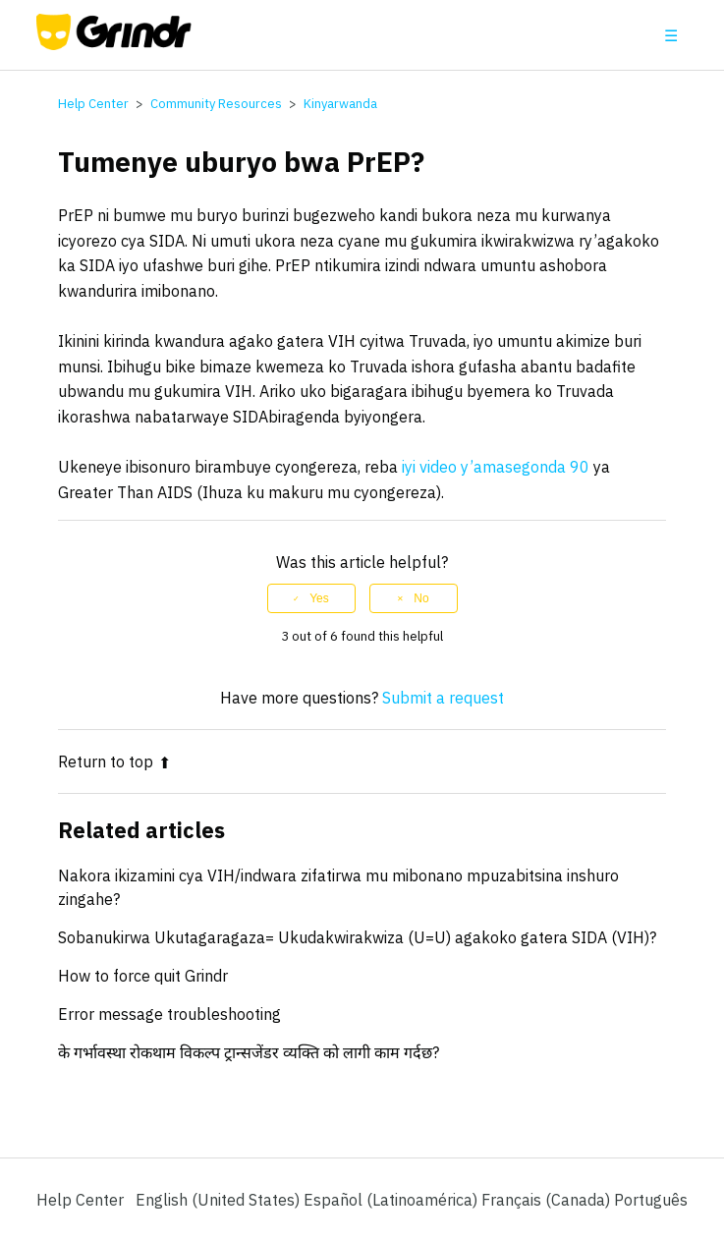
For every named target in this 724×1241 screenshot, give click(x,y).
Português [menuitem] (651, 1200)
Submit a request (443, 697)
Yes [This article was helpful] (319, 598)
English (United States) (220, 1200)
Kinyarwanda (340, 103)
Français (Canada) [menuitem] (547, 1200)
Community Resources (216, 103)
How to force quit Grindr (143, 976)
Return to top (114, 761)
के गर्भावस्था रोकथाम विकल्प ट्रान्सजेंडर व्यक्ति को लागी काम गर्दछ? (248, 1052)
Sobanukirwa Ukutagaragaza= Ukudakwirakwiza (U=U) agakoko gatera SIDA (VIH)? (357, 937)
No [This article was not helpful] (421, 598)
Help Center (93, 103)
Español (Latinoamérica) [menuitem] (392, 1200)
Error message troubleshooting (169, 1014)
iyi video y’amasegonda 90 (495, 467)
